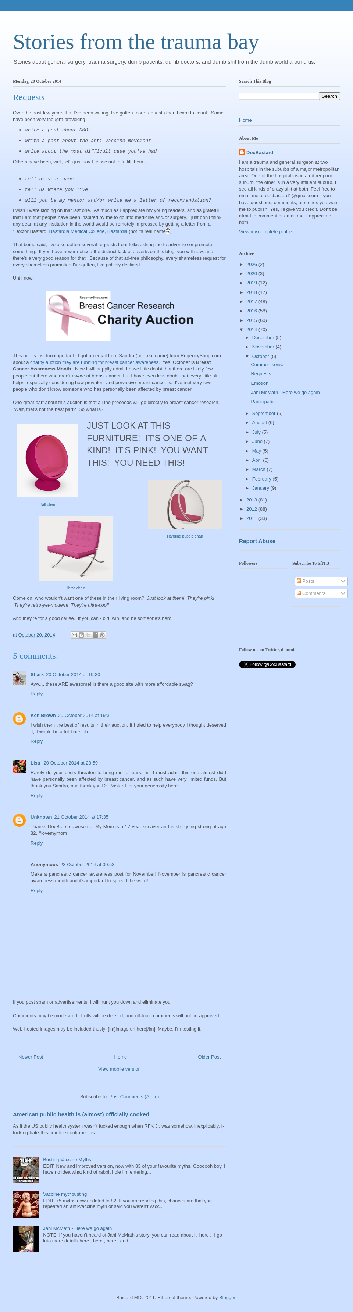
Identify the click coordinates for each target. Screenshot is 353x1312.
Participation (264, 401)
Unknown (41, 817)
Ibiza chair (76, 588)
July (257, 432)
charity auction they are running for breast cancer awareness (94, 362)
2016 (252, 310)
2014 (252, 329)
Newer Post (30, 1057)
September (264, 413)
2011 (252, 518)
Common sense (267, 364)
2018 (252, 292)
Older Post (209, 1057)
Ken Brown (43, 715)
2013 (252, 500)
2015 (252, 320)
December (264, 337)
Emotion (259, 383)
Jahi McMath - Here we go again (77, 1228)
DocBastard (259, 152)
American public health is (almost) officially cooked (81, 1114)
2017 (252, 301)
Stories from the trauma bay (136, 41)
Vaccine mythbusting (65, 1194)
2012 (252, 509)
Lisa (36, 763)
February (262, 479)
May (257, 451)
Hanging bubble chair (185, 536)
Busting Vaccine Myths (67, 1159)
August (260, 422)
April (257, 460)
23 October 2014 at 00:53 (87, 864)
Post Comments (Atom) (134, 1096)
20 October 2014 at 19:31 (85, 715)
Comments (311, 593)
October (261, 356)
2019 (252, 283)
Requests (261, 373)
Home (120, 1057)
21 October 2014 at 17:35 (81, 817)
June (258, 441)
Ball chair (48, 505)
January (261, 488)
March (259, 469)
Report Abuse (257, 541)
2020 (252, 273)
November (264, 347)
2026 (252, 264)
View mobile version (119, 1069)
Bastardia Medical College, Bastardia (88, 231)
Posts (305, 581)
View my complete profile (265, 231)
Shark (37, 674)
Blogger (227, 1297)
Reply (37, 693)
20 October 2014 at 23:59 (71, 763)
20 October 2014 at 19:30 (73, 674)
